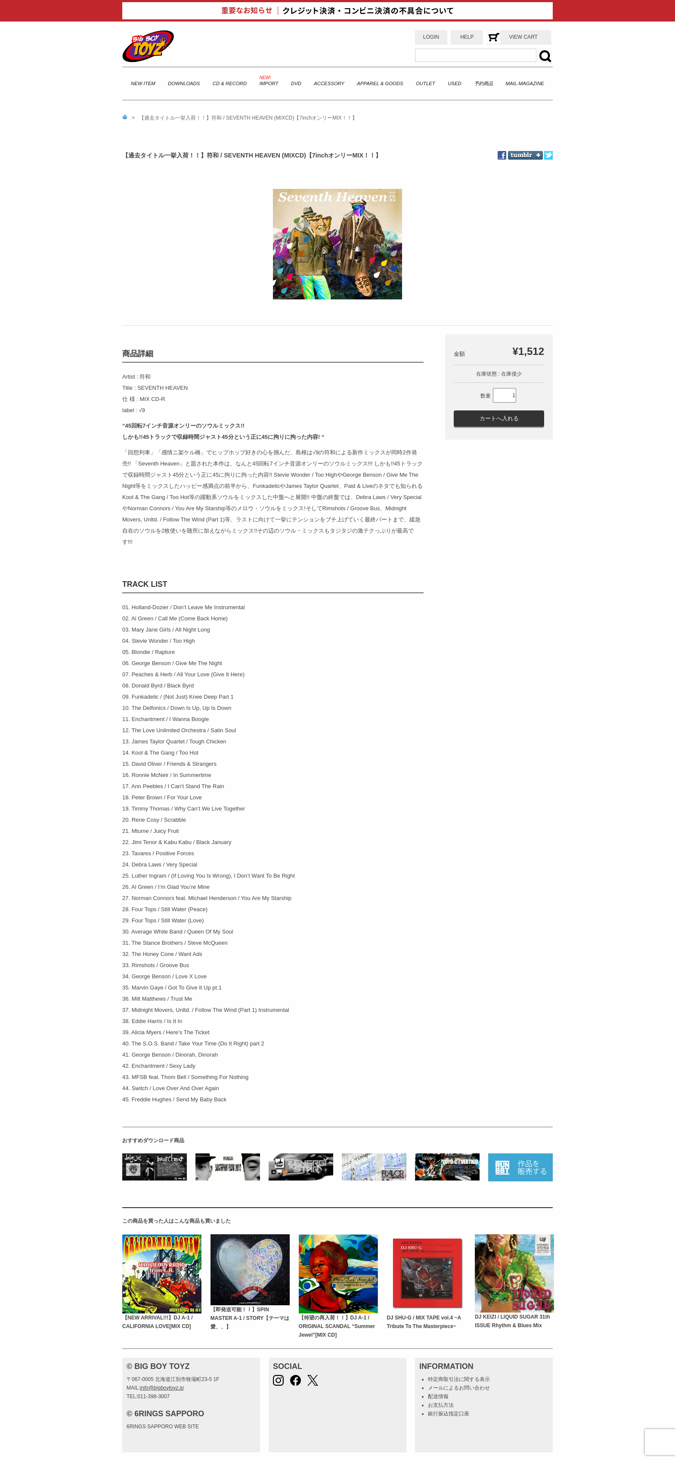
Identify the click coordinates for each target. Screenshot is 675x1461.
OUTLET (425, 83)
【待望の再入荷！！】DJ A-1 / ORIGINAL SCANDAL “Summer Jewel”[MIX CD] (337, 1326)
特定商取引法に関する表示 (459, 1379)
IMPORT (269, 83)
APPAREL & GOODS (380, 83)
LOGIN (431, 37)
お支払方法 (441, 1405)
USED (454, 83)
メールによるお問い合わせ (459, 1388)
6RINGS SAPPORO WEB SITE (163, 1427)
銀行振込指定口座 (448, 1414)
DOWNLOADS (184, 83)
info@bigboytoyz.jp (162, 1388)
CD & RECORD (230, 83)
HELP (467, 37)
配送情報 (438, 1396)
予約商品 (483, 83)
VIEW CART (523, 37)
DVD (296, 83)
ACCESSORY (329, 83)
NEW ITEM (143, 83)
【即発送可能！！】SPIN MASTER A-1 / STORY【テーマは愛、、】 (250, 1318)
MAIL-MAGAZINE (525, 83)
